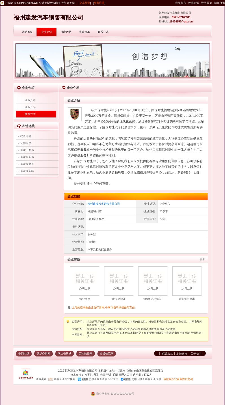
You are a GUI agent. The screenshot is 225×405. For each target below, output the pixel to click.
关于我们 (196, 353)
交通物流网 (106, 353)
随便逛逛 (219, 2)
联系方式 (103, 31)
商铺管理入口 (121, 374)
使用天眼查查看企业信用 (146, 379)
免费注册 (99, 2)
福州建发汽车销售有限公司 (104, 203)
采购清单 (84, 31)
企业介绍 (46, 31)
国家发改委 (27, 164)
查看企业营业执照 (64, 379)
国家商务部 (27, 171)
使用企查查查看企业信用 (103, 379)
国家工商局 (27, 150)
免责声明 (105, 374)
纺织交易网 (43, 353)
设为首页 (206, 2)
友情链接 (181, 353)
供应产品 (66, 31)
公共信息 (25, 143)
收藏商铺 (193, 2)
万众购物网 (85, 353)
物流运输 (25, 136)
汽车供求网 (91, 374)
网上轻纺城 (64, 353)
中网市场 (23, 353)
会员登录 (84, 2)
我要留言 (180, 2)
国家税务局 (27, 157)
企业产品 (30, 107)
